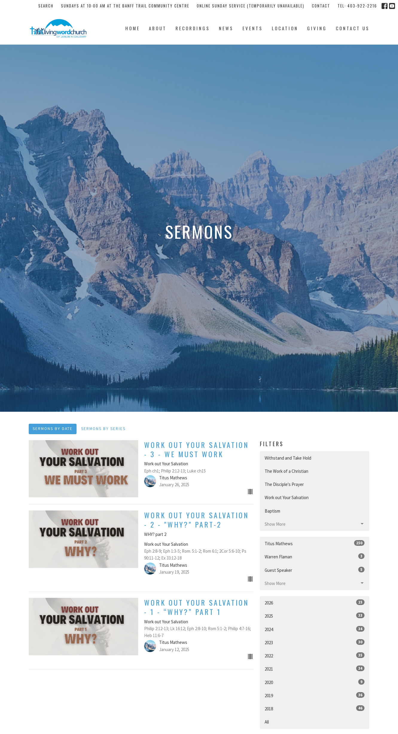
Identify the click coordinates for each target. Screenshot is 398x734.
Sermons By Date (53, 428)
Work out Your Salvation (287, 497)
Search (46, 6)
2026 (315, 602)
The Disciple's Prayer (284, 484)
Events (253, 28)
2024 (315, 629)
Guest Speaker (315, 570)
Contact (321, 6)
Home (132, 28)
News (226, 28)
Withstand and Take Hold (288, 458)
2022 (315, 655)
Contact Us (353, 28)
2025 (315, 616)
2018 (315, 708)
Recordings (193, 28)
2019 (315, 695)
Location (285, 28)
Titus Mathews (315, 543)
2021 (315, 668)
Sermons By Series (103, 428)
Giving (317, 28)
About (158, 28)
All (267, 722)
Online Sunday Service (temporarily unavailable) (250, 6)
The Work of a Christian (286, 471)
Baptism (272, 511)
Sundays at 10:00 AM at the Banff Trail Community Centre (125, 6)
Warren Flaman (315, 556)
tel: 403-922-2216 (357, 6)
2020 (315, 682)
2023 (315, 642)
